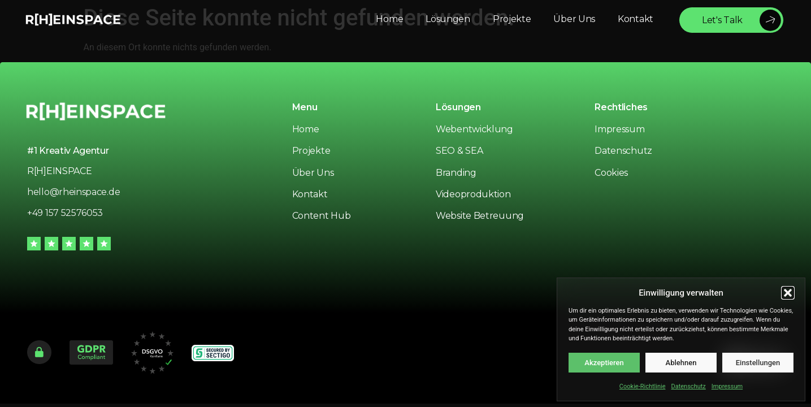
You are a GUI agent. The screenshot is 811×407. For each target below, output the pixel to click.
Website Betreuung (480, 215)
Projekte (311, 150)
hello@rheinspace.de (73, 192)
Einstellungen (758, 362)
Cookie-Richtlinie (642, 386)
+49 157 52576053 (65, 212)
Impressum (727, 386)
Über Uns (313, 172)
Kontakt (310, 194)
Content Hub (321, 215)
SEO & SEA (459, 150)
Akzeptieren (603, 362)
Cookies (611, 172)
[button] (787, 292)
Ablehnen (681, 362)
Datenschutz (688, 386)
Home (305, 129)
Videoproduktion (473, 194)
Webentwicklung (474, 129)
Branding (456, 172)
